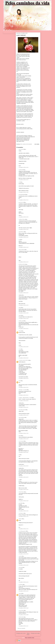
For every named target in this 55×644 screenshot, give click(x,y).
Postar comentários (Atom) (29, 637)
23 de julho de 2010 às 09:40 (23, 400)
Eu (19, 479)
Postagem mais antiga (35, 633)
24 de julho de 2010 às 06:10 (23, 477)
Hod (19, 239)
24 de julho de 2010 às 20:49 (23, 565)
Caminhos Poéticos (22, 219)
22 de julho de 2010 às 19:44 (23, 229)
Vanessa (20, 593)
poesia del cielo (21, 202)
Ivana (20, 380)
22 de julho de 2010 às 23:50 (23, 318)
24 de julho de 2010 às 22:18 (23, 582)
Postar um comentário (21, 628)
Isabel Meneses (21, 231)
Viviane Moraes (21, 491)
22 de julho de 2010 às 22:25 (23, 292)
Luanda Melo (21, 169)
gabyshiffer (20, 503)
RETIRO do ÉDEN (22, 264)
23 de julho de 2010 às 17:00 (23, 433)
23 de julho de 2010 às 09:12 (23, 395)
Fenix (20, 349)
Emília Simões (21, 617)
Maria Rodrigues (21, 417)
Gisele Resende (21, 149)
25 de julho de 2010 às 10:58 (23, 614)
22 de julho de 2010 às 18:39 (23, 167)
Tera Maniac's (21, 513)
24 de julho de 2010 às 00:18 (23, 465)
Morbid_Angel (21, 320)
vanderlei (20, 556)
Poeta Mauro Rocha (22, 409)
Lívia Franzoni (21, 441)
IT (19, 454)
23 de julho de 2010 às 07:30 (23, 378)
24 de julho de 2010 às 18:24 (23, 553)
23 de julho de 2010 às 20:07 (23, 452)
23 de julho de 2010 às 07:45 (23, 387)
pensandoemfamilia (22, 194)
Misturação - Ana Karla (23, 389)
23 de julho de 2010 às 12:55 (23, 415)
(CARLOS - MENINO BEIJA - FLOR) (25, 397)
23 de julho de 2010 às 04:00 (23, 346)
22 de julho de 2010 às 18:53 (23, 179)
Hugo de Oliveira (22, 249)
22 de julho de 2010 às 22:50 (23, 305)
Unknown (20, 518)
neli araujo (20, 567)
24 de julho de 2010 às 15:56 (23, 516)
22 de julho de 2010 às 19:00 (23, 192)
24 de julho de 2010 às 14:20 (23, 500)
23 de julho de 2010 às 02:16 (23, 328)
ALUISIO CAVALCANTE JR (24, 360)
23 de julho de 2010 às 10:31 (23, 407)
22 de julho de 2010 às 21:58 (23, 247)
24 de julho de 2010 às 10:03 (23, 489)
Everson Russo (21, 610)
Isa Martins (21, 584)
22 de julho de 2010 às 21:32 (23, 237)
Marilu (20, 307)
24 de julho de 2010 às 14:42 (23, 510)
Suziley (20, 315)
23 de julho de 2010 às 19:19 (23, 438)
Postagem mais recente (21, 633)
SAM (19, 182)
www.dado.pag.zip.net (22, 531)
